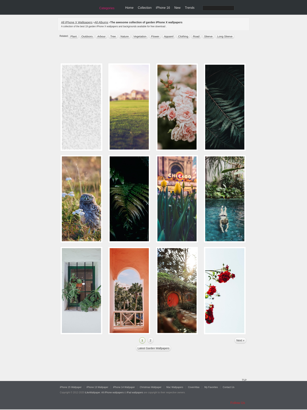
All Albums (101, 22)
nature (125, 36)
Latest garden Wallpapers (153, 348)
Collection (145, 7)
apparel (168, 36)
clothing (183, 36)
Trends (189, 7)
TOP (244, 379)
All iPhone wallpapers (112, 392)
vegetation (140, 36)
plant (73, 36)
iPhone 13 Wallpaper (97, 387)
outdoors (87, 36)
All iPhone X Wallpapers (76, 22)
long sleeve (225, 36)
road (196, 36)
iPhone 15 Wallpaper (71, 387)
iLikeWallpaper (92, 392)
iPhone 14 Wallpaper (124, 387)
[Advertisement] (156, 51)
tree (113, 36)
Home (129, 7)
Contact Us (228, 387)
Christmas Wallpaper (151, 387)
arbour (101, 36)
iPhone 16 (163, 7)
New (177, 7)
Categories (106, 8)
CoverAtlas (194, 387)
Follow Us (237, 403)
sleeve (208, 36)
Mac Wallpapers (174, 387)
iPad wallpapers (135, 392)
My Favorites (211, 387)
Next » (240, 340)
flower (155, 36)
